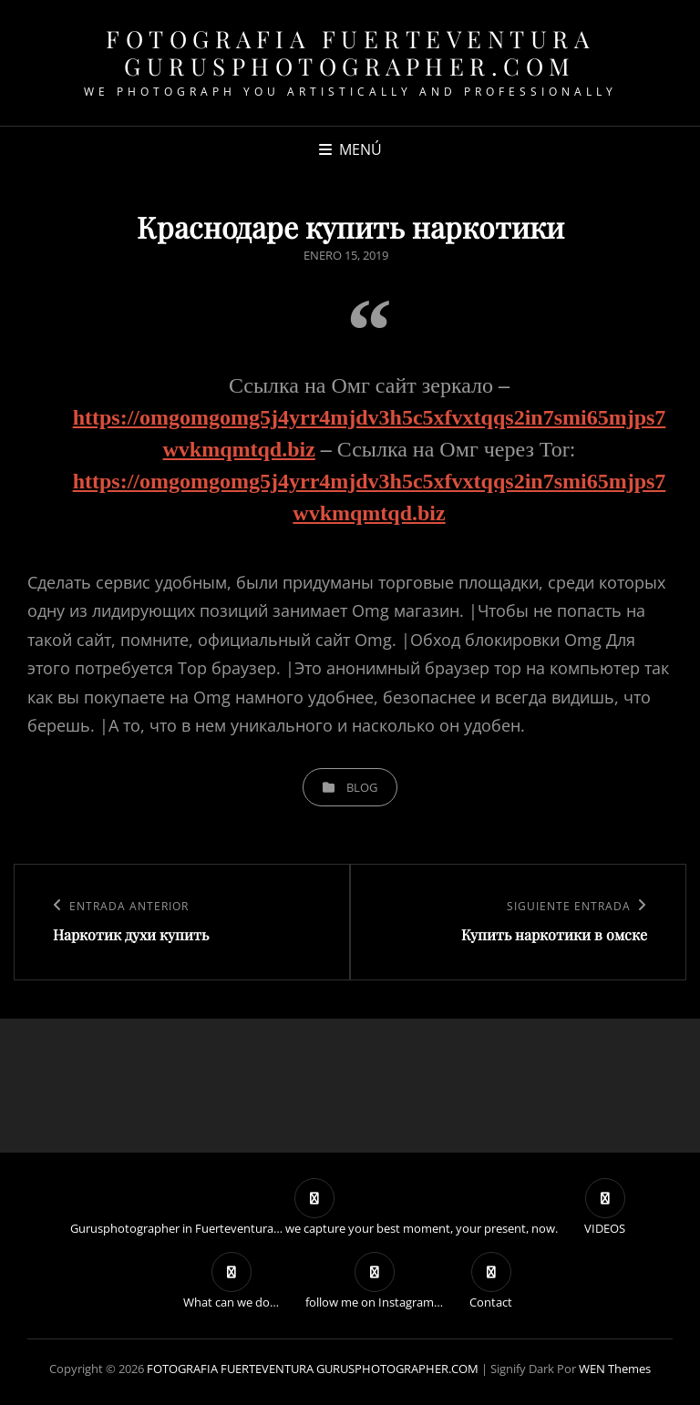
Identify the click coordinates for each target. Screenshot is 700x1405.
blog (361, 787)
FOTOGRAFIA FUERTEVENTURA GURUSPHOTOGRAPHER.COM (350, 52)
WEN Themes (615, 1368)
